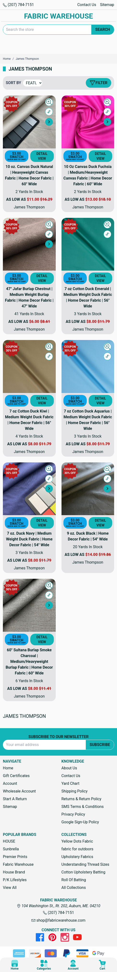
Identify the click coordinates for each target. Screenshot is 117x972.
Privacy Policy (73, 814)
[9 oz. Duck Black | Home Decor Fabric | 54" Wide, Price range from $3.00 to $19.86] (88, 488)
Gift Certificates (16, 775)
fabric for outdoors (77, 849)
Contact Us (86, 4)
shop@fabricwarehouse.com (58, 920)
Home (8, 768)
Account (10, 783)
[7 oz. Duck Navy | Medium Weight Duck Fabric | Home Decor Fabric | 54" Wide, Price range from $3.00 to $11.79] (29, 488)
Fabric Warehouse (18, 864)
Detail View (42, 156)
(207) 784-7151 (18, 4)
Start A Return (15, 799)
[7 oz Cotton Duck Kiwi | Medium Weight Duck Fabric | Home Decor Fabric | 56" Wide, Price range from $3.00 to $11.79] (29, 366)
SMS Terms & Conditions (83, 806)
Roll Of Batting (74, 880)
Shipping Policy (75, 791)
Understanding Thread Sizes (85, 864)
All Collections (74, 887)
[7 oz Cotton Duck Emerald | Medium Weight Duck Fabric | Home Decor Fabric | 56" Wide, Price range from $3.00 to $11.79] (88, 244)
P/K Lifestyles (15, 880)
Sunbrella (11, 849)
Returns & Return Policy (81, 799)
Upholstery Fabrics (77, 856)
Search (102, 29)
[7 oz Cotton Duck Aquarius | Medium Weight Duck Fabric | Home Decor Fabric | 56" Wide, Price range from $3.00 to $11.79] (88, 366)
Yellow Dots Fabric (77, 841)
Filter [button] (98, 83)
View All (10, 887)
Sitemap (107, 4)
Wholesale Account (19, 791)
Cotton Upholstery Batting (83, 872)
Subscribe (100, 744)
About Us (69, 768)
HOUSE (9, 841)
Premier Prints (15, 856)
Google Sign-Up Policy (80, 822)
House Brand (14, 872)
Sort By (13, 82)
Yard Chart (71, 783)
